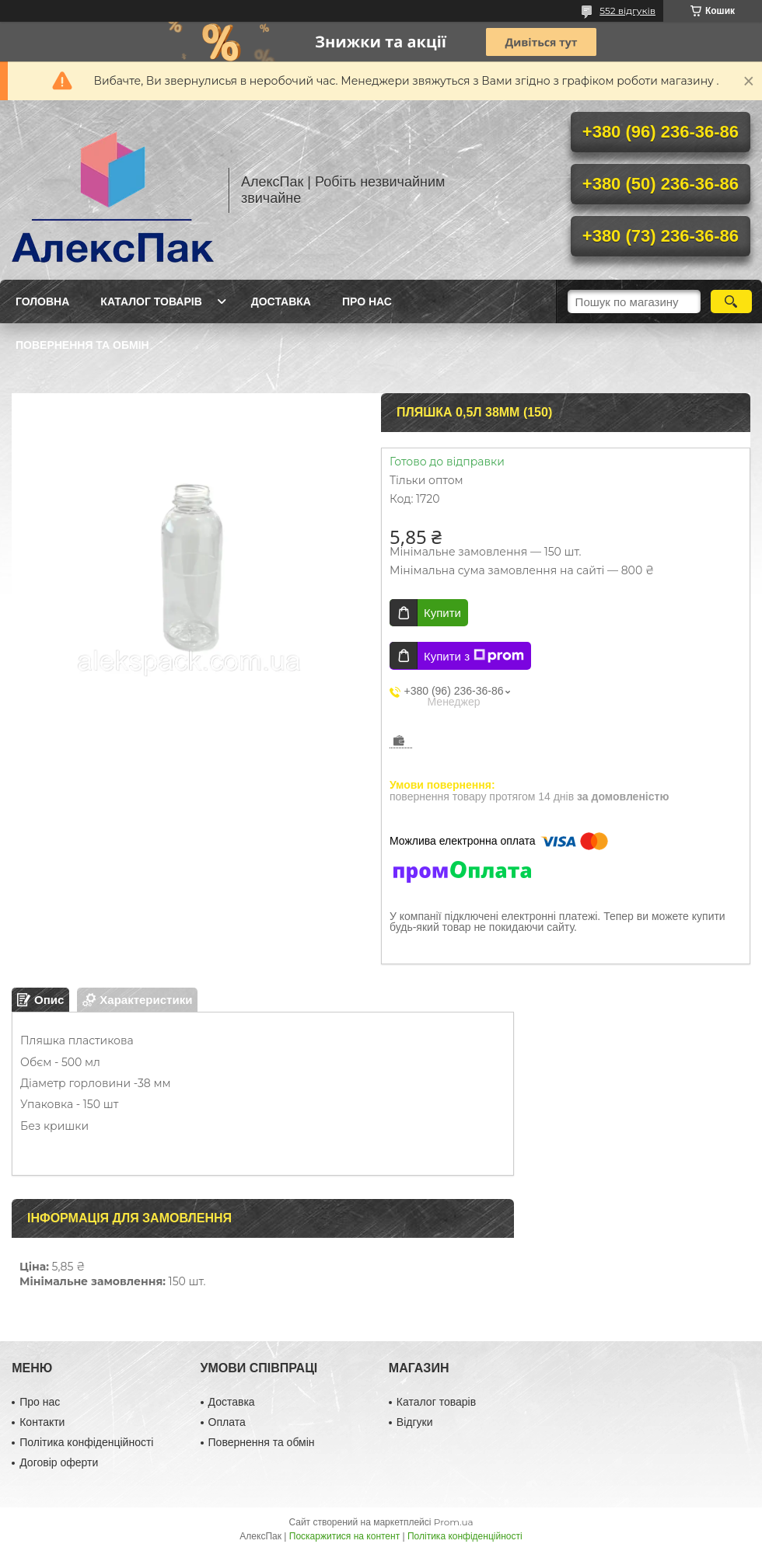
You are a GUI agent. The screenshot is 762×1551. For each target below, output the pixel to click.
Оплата (227, 1422)
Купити (442, 612)
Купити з (474, 656)
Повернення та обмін (82, 345)
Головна (42, 301)
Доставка (281, 301)
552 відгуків (627, 10)
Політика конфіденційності (86, 1442)
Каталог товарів (150, 301)
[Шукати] (731, 301)
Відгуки (415, 1422)
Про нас (367, 301)
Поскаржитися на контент (344, 1536)
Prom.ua (454, 1522)
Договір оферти (58, 1462)
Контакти (42, 1422)
